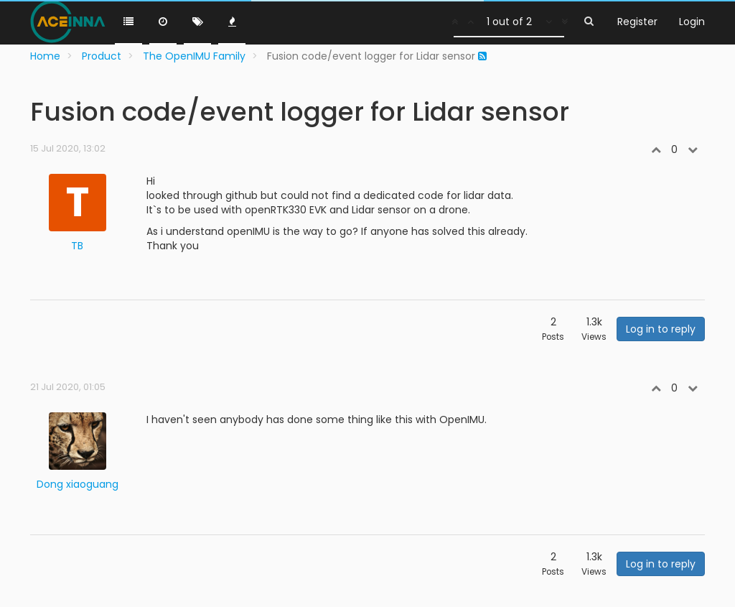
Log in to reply (661, 329)
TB (77, 245)
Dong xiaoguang (77, 484)
